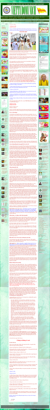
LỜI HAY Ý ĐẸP (41, 228)
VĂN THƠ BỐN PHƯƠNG (21, 18)
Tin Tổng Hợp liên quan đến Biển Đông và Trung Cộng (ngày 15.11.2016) (45, 210)
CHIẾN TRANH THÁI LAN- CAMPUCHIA (42, 221)
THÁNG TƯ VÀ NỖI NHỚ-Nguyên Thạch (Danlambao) (4, 158)
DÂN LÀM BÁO (41, 246)
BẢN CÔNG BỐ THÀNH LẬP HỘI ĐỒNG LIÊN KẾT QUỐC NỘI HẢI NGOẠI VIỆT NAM (45, 190)
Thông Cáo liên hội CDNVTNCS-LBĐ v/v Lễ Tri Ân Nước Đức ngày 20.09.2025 (45, 177)
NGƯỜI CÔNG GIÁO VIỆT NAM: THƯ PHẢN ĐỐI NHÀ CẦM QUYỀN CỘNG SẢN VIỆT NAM (43, 208)
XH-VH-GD (40, 236)
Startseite (23, 403)
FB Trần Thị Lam (12, 342)
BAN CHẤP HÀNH (36, 18)
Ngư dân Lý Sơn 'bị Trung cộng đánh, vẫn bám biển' (6, 112)
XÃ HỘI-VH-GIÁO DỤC (4, 18)
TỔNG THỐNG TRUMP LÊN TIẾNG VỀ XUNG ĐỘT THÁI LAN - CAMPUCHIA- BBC (45, 154)
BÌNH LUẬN (12, 400)
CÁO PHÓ (40, 219)
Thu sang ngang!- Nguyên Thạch (6, 161)
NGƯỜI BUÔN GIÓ (41, 249)
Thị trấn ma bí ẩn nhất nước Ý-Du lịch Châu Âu (45, 203)
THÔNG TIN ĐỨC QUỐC (42, 250)
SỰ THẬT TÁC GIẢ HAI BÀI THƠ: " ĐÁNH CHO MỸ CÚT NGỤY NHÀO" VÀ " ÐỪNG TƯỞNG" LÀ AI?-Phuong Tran (5, 172)
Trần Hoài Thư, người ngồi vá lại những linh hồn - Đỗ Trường (6, 188)
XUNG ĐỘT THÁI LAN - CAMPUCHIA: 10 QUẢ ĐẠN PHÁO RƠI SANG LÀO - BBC (43, 167)
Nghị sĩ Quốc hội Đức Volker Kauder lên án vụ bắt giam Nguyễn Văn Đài (45, 196)
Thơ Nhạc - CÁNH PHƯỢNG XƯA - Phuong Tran (6, 149)
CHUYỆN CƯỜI (41, 224)
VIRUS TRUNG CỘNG (41, 235)
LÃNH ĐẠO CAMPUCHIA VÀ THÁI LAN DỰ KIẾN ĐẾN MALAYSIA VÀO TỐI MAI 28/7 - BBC (43, 161)
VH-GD (40, 234)
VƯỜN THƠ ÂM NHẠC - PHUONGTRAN (42, 241)
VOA (39, 248)
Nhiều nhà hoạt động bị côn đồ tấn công (6, 165)
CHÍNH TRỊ (40, 222)
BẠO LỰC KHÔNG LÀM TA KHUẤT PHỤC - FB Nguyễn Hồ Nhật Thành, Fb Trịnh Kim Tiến (43, 214)
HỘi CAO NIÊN (41, 226)
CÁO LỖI (40, 130)
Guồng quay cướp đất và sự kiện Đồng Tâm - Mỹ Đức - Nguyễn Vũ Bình (4, 169)
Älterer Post (35, 403)
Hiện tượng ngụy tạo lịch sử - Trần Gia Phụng (4, 123)
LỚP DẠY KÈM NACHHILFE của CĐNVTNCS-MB (4, 28)
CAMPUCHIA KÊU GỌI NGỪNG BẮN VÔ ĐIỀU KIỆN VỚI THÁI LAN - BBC (5, 200)
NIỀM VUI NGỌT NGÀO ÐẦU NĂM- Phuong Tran (6, 140)
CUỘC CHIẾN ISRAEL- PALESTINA (43, 225)
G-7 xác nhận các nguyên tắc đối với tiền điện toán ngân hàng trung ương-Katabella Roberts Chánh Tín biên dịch (43, 164)
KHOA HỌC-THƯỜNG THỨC (13, 18)
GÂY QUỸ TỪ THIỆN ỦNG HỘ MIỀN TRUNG (6, 196)
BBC (39, 247)
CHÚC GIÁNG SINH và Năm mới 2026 (45, 172)
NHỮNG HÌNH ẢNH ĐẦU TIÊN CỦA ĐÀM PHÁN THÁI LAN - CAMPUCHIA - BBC (45, 158)
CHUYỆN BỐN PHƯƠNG (29, 18)
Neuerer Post (11, 403)
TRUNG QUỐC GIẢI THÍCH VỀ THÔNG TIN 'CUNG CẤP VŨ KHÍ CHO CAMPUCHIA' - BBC (43, 147)
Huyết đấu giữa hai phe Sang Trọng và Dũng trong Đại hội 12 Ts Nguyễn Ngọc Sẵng (4, 116)
